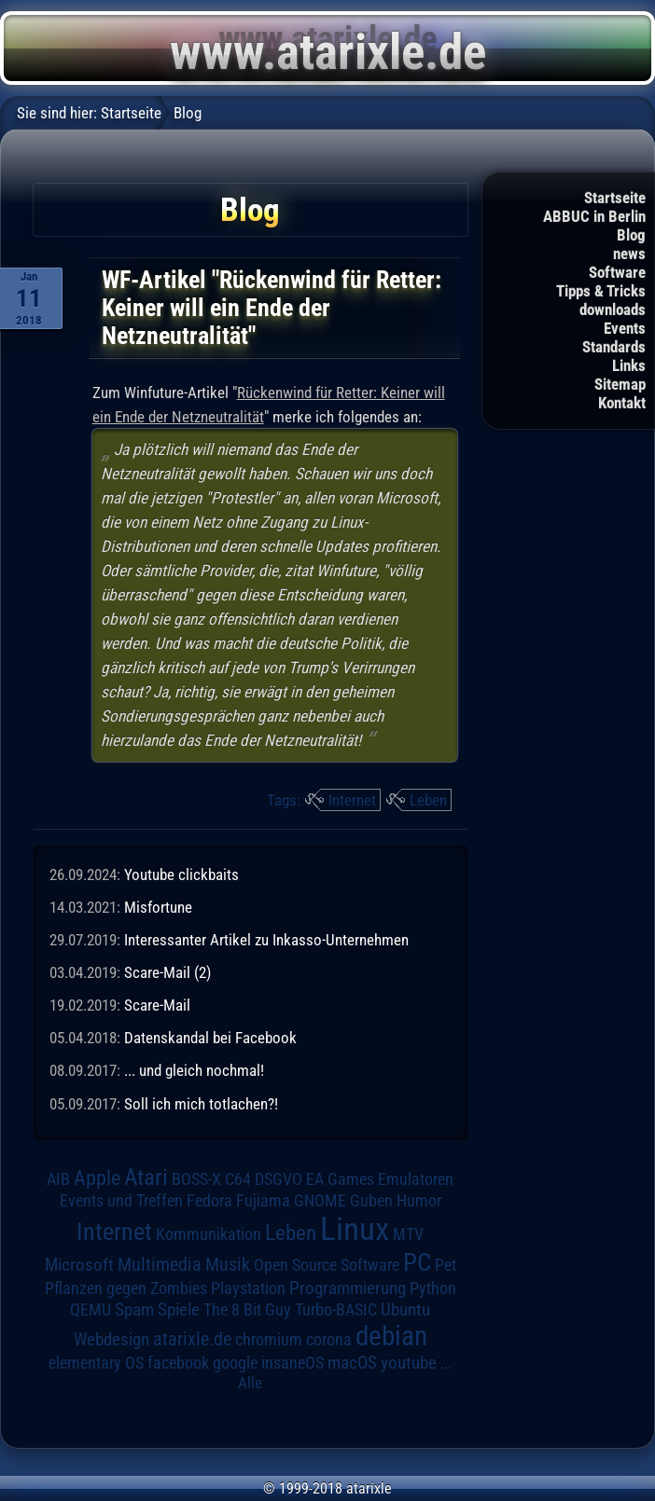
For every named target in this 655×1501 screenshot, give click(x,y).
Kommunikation (208, 1234)
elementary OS (96, 1362)
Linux (354, 1228)
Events (625, 328)
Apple (97, 1177)
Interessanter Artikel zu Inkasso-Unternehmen (266, 939)
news (629, 253)
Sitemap (620, 384)
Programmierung (347, 1288)
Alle (250, 1382)
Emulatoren (415, 1179)
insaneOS (292, 1363)
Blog (631, 235)
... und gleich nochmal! (194, 1070)
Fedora (209, 1200)
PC (417, 1262)
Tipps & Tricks (601, 291)
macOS (352, 1363)
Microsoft (79, 1264)
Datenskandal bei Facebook (210, 1037)
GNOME (320, 1200)
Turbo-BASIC (336, 1309)
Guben (371, 1200)
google (235, 1363)
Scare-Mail (157, 1005)
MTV (408, 1234)
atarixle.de (192, 1339)
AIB (58, 1179)
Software (617, 272)
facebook (178, 1363)
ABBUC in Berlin (594, 216)
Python (433, 1288)
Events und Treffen (121, 1200)
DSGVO (278, 1179)
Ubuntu (405, 1310)
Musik (227, 1264)
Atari (146, 1177)
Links (629, 365)
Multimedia (160, 1264)
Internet (352, 800)
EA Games (340, 1179)
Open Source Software (326, 1265)
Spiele (179, 1309)
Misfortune (158, 907)
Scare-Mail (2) (167, 972)
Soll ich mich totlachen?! (201, 1104)
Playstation (248, 1288)
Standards (614, 346)
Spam (134, 1310)
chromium (268, 1339)
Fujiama (263, 1200)
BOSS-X (196, 1179)
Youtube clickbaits (181, 874)
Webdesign (111, 1339)
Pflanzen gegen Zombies (126, 1288)
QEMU (90, 1310)
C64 (238, 1179)
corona (329, 1339)
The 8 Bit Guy (247, 1309)
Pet (445, 1265)
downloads (612, 309)
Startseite (615, 197)
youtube (409, 1362)
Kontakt (622, 402)
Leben (428, 800)
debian (391, 1336)
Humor (419, 1200)
